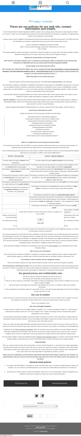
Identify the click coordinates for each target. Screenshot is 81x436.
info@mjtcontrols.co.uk (44, 71)
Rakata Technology (41, 427)
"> (36, 71)
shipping (53, 428)
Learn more (40, 223)
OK (40, 219)
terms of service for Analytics (24, 329)
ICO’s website (53, 246)
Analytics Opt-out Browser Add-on (46, 337)
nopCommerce (44, 431)
